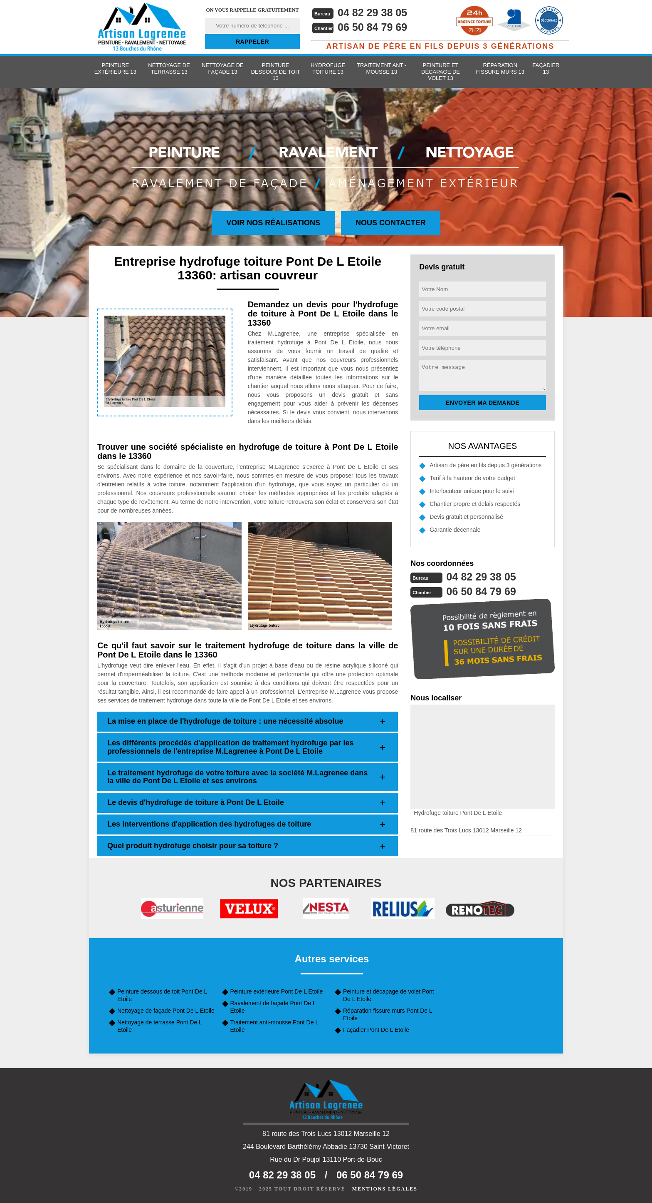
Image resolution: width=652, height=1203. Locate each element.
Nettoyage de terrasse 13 (169, 68)
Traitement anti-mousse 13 (382, 68)
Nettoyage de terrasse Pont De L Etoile (159, 1026)
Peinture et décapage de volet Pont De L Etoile (388, 995)
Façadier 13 (546, 68)
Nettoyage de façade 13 (223, 68)
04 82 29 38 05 (374, 12)
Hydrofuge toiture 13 (328, 68)
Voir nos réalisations (273, 223)
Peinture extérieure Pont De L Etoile (276, 991)
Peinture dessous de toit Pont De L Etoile (162, 995)
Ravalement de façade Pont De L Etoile (273, 1007)
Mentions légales (384, 1189)
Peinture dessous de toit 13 (275, 71)
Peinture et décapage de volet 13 (440, 71)
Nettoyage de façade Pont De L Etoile (166, 1010)
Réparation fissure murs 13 (500, 68)
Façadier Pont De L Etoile (376, 1029)
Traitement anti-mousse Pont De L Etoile (274, 1026)
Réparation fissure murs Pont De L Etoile (387, 1014)
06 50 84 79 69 (374, 27)
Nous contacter (391, 223)
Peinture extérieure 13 (115, 68)
